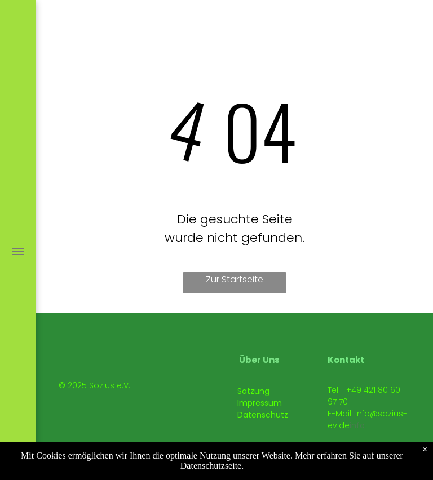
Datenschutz (262, 414)
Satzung (253, 391)
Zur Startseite (234, 279)
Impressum (259, 403)
